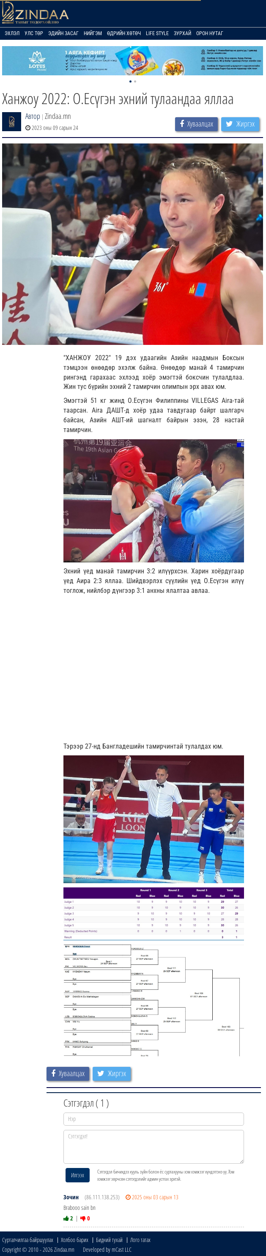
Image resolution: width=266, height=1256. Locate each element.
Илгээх (77, 1175)
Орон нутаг (209, 33)
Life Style (157, 33)
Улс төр (34, 33)
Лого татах (140, 1240)
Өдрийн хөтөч (124, 33)
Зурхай (182, 33)
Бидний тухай (109, 1240)
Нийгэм (93, 33)
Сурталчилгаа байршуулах (27, 1240)
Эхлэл (12, 33)
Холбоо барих (74, 1240)
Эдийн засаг (63, 33)
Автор (32, 116)
